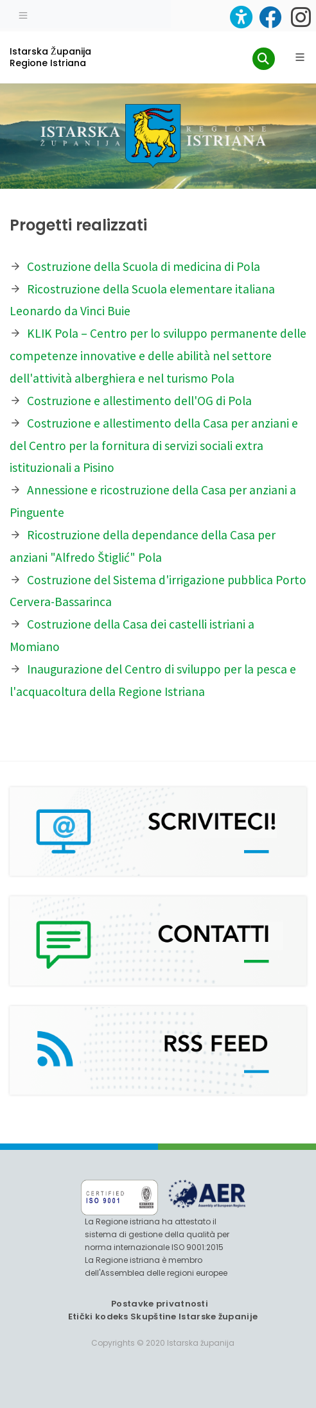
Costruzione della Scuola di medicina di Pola (143, 266)
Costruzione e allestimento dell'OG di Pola (139, 400)
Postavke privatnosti (159, 1304)
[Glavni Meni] (300, 57)
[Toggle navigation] (23, 14)
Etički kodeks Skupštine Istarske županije (163, 1316)
